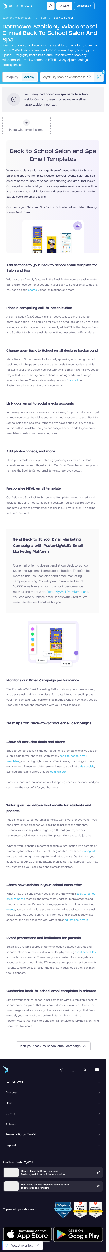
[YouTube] (97, 1070)
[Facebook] (61, 1070)
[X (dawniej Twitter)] (85, 1070)
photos (32, 290)
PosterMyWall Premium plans (67, 592)
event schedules (85, 952)
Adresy (29, 77)
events (10, 909)
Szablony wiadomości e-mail (17, 17)
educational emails (76, 920)
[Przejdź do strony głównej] (16, 6)
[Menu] (100, 6)
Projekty (12, 77)
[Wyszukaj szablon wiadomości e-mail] (65, 77)
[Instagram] (73, 1070)
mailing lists (89, 851)
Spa (43, 17)
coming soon (58, 771)
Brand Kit (72, 380)
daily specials (86, 766)
